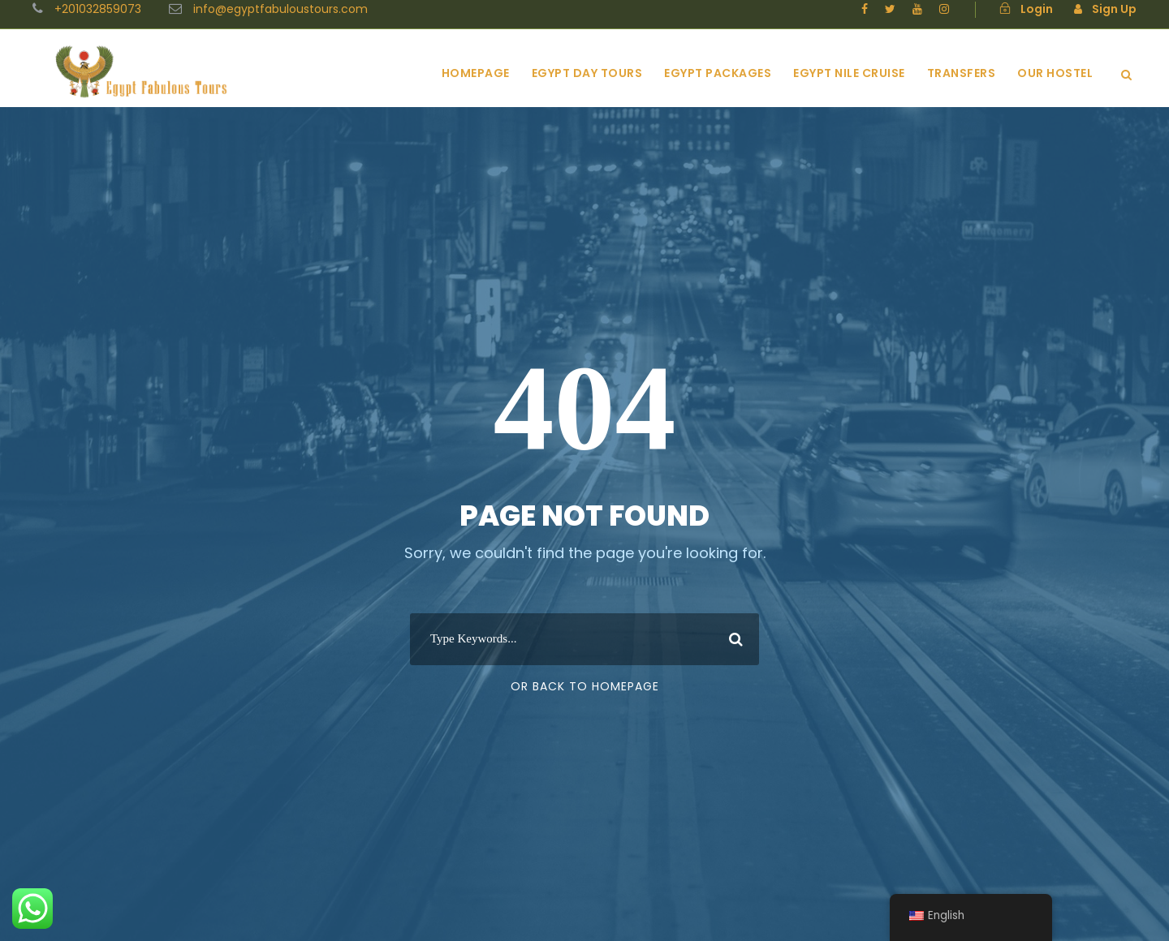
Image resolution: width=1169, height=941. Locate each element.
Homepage (476, 73)
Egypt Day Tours (587, 73)
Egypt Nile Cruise (849, 73)
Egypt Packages (717, 73)
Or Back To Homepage (585, 686)
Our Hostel (1055, 73)
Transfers (961, 73)
